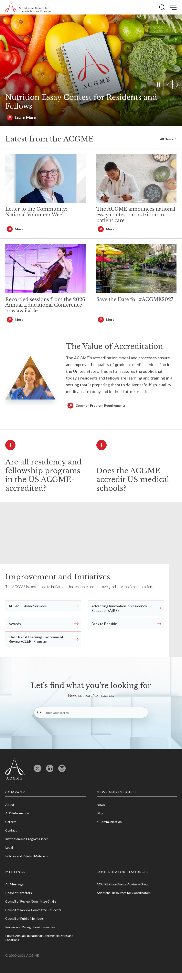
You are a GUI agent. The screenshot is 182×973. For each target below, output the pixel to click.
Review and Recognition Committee (30, 927)
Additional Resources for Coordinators (124, 893)
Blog (100, 813)
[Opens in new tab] (37, 770)
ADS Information (17, 813)
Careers (10, 822)
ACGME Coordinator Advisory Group (123, 884)
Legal (9, 847)
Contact (11, 830)
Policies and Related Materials (26, 856)
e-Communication (109, 822)
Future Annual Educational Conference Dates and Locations (39, 938)
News (101, 804)
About (9, 804)
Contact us (103, 695)
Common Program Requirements (101, 405)
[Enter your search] (91, 712)
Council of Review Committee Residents (33, 910)
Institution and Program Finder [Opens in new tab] (26, 839)
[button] (162, 7)
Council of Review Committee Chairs (30, 901)
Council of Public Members (24, 918)
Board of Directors (18, 893)
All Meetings (14, 884)
